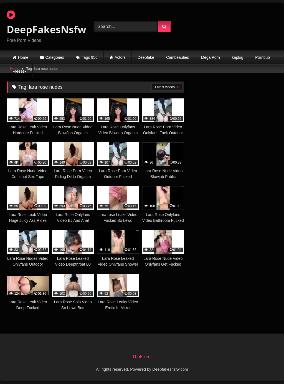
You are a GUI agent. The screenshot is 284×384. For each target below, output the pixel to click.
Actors (120, 57)
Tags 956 (90, 57)
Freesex (19, 71)
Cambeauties (177, 57)
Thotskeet (142, 356)
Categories (54, 57)
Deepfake (146, 57)
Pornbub (262, 57)
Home (23, 57)
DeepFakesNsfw (44, 23)
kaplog (237, 57)
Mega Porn (210, 57)
